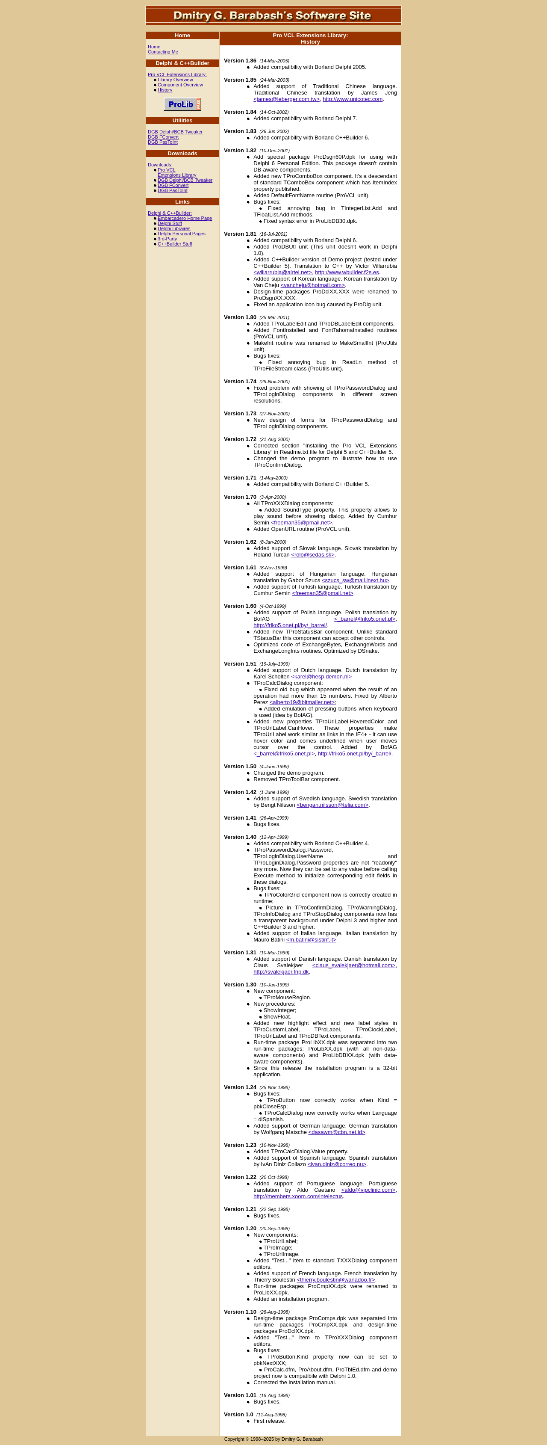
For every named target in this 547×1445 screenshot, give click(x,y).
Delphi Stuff (170, 223)
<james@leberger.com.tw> (286, 99)
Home (154, 46)
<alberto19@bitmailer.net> (302, 702)
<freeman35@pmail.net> (301, 522)
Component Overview (180, 84)
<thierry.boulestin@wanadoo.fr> (336, 1279)
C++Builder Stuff (175, 243)
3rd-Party (167, 238)
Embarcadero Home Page (185, 218)
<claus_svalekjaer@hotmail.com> (354, 965)
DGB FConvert (163, 136)
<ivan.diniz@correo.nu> (337, 1164)
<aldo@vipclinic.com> (368, 1190)
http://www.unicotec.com (352, 99)
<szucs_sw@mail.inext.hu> (355, 580)
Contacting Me (163, 51)
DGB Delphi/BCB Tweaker (175, 131)
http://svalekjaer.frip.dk (281, 971)
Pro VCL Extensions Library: (177, 74)
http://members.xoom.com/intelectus (298, 1196)
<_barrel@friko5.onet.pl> (364, 619)
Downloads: (160, 164)
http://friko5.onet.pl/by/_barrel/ (290, 625)
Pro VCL (167, 169)
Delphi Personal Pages (182, 233)
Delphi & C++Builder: (170, 213)
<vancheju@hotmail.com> (313, 285)
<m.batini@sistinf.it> (311, 939)
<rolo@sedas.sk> (312, 554)
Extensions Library (177, 175)
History (165, 89)
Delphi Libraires (174, 228)
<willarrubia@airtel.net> (282, 272)
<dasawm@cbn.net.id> (337, 1132)
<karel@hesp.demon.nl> (321, 676)
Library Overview (175, 79)
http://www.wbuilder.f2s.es (347, 272)
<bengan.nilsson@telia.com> (332, 805)
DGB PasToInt (163, 142)
